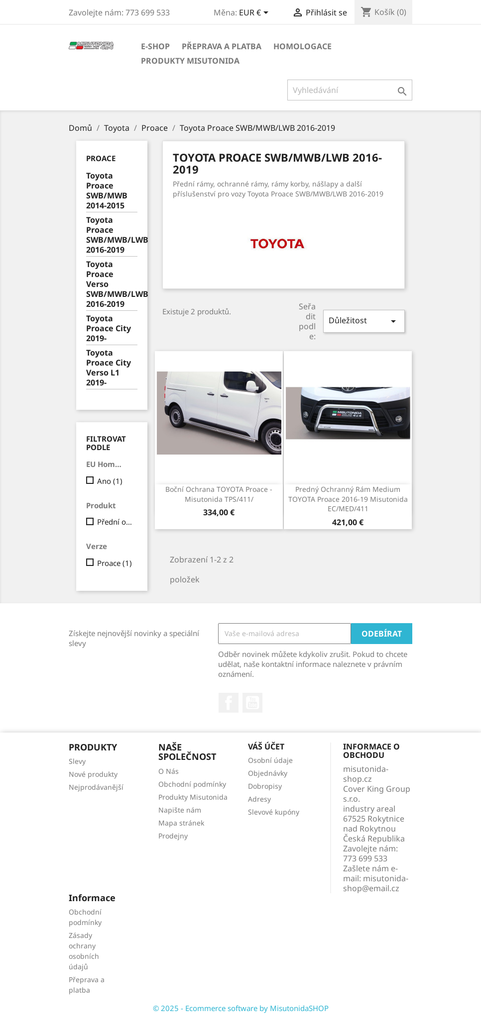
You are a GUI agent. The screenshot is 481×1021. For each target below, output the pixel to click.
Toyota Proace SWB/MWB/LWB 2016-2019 (111, 235)
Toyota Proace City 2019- (108, 328)
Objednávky (267, 773)
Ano (109, 481)
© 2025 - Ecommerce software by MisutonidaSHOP (241, 1008)
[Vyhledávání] (349, 90)
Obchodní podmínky (192, 784)
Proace (101, 158)
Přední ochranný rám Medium (115, 522)
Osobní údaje (270, 760)
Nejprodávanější (96, 787)
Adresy (259, 799)
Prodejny (173, 835)
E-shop (155, 46)
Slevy (77, 761)
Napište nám (179, 810)
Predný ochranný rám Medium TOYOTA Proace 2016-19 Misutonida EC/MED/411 (348, 499)
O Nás (168, 771)
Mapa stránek (181, 823)
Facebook (229, 703)
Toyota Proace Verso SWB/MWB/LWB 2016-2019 (111, 284)
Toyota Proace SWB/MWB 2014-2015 (106, 191)
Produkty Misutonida (190, 60)
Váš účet (266, 746)
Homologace (302, 46)
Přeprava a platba (221, 46)
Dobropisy (265, 786)
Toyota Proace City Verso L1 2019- (108, 368)
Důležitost (364, 321)
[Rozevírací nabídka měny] (255, 13)
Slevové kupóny (273, 812)
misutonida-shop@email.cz (375, 883)
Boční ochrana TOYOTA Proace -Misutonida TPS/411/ (218, 494)
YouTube (252, 703)
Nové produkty (93, 774)
